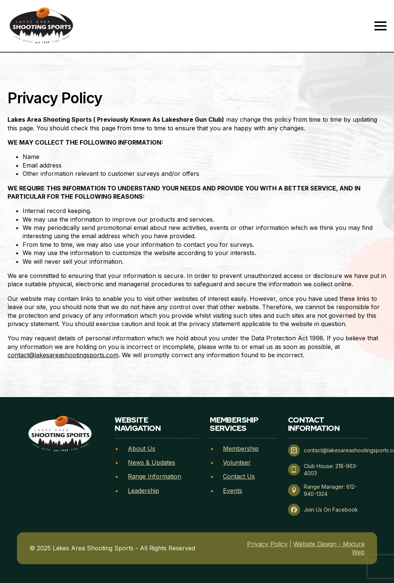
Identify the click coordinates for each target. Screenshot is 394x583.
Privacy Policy (267, 544)
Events (232, 490)
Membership (241, 448)
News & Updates (151, 462)
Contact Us (239, 476)
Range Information (154, 476)
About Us (141, 448)
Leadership (143, 490)
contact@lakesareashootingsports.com (63, 355)
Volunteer (237, 462)
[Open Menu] (380, 26)
